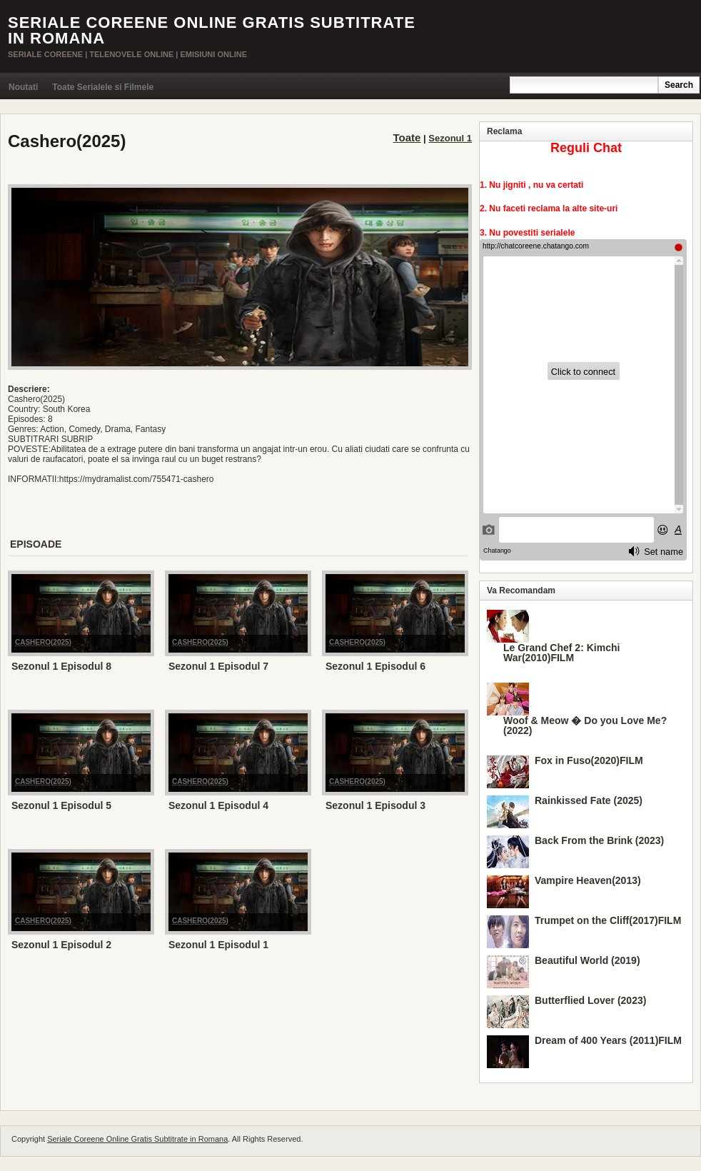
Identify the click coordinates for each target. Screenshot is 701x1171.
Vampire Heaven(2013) (588, 880)
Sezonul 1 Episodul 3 (375, 805)
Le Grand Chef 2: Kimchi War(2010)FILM (561, 652)
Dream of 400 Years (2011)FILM (608, 1040)
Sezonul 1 (450, 138)
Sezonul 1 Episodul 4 (218, 805)
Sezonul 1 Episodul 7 (218, 666)
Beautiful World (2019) (587, 960)
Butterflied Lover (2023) (590, 1000)
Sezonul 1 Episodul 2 (61, 944)
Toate (407, 137)
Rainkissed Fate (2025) (588, 800)
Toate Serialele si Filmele (102, 87)
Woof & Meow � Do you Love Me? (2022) (585, 725)
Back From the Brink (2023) (599, 840)
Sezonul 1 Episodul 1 (218, 944)
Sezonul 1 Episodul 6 (375, 666)
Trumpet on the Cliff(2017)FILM (608, 920)
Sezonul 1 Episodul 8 (61, 666)
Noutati (23, 87)
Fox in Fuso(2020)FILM (589, 760)
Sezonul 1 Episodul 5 (61, 805)
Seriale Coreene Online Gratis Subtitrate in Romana (211, 30)
